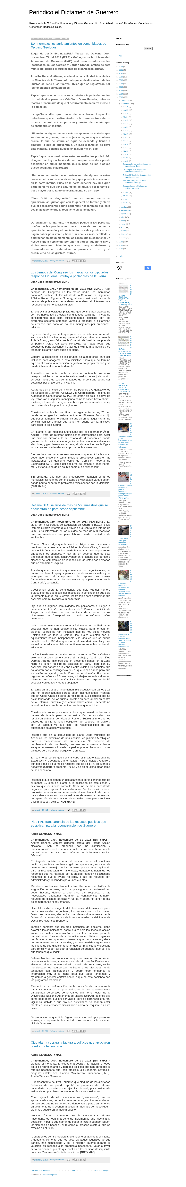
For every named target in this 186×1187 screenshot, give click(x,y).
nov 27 (126, 117)
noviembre (125, 104)
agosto (124, 214)
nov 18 (126, 134)
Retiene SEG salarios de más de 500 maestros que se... (137, 176)
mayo (123, 224)
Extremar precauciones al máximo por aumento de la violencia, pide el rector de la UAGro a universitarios (125, 634)
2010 (121, 249)
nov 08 (126, 158)
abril (123, 227)
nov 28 (126, 113)
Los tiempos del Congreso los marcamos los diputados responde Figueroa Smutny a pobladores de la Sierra (69, 274)
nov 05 (126, 161)
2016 (121, 87)
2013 (121, 97)
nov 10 (126, 154)
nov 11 (126, 151)
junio (123, 221)
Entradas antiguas (102, 1171)
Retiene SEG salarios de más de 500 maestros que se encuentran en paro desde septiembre (69, 507)
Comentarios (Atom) (49, 1175)
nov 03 (126, 196)
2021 (121, 70)
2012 (121, 242)
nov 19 (126, 130)
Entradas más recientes (41, 1171)
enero (123, 238)
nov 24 (126, 124)
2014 (121, 94)
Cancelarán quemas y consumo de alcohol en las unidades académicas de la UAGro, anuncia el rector (125, 583)
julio (123, 217)
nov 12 (126, 147)
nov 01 (126, 203)
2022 (121, 67)
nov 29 (126, 110)
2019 (121, 77)
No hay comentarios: (57, 261)
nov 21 (126, 127)
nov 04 (126, 192)
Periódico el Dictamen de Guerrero (74, 12)
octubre (124, 207)
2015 (121, 91)
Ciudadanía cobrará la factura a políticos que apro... (135, 187)
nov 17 (126, 137)
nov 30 (126, 107)
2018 (121, 80)
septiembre (125, 210)
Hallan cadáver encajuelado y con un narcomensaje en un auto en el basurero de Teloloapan (125, 435)
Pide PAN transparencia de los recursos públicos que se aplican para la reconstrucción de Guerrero (68, 823)
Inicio (73, 1171)
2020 (121, 74)
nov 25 (126, 120)
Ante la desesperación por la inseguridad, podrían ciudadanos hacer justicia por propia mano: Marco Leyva (125, 485)
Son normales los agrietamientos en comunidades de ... (136, 165)
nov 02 (126, 199)
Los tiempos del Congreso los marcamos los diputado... (134, 171)
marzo (123, 231)
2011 (121, 245)
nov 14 (126, 141)
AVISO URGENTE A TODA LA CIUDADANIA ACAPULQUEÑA (125, 387)
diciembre (125, 100)
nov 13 (126, 144)
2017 (121, 84)
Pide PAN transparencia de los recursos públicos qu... (134, 182)
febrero (124, 234)
